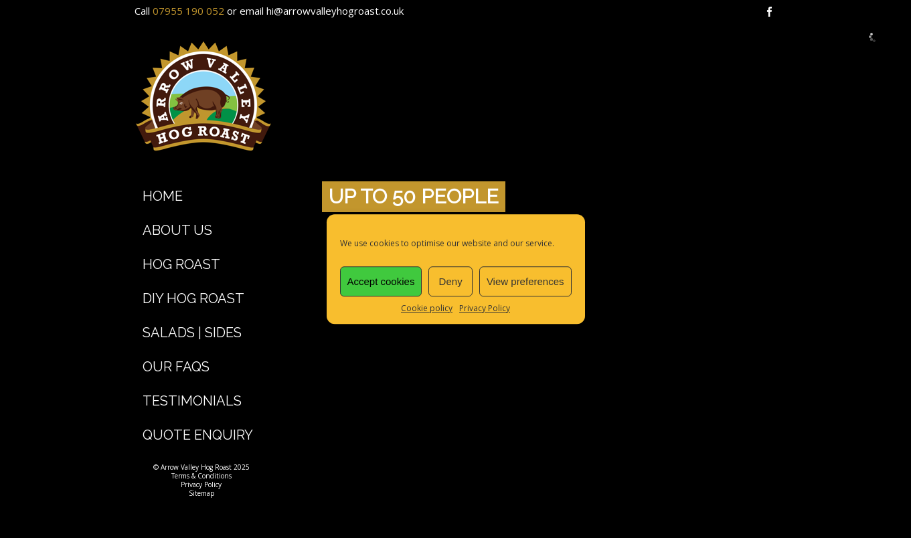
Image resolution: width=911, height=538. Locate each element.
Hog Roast (181, 264)
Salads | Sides (192, 333)
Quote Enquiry (198, 435)
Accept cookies (381, 281)
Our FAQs (176, 367)
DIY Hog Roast (193, 298)
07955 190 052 (188, 10)
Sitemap (201, 493)
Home (163, 196)
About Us (177, 230)
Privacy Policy (484, 308)
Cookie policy (426, 308)
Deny (451, 281)
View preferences (525, 281)
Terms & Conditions (201, 475)
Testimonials (192, 401)
